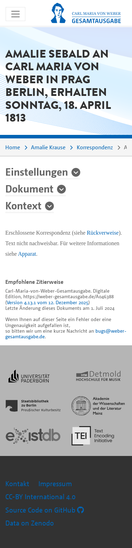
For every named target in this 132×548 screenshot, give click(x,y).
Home (12, 147)
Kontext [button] (23, 205)
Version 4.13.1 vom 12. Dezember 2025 (47, 302)
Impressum (55, 483)
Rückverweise (103, 233)
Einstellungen (36, 171)
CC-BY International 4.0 (40, 496)
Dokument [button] (29, 188)
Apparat (27, 254)
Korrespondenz (95, 147)
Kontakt (17, 483)
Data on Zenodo (29, 522)
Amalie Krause (48, 147)
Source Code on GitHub (44, 509)
